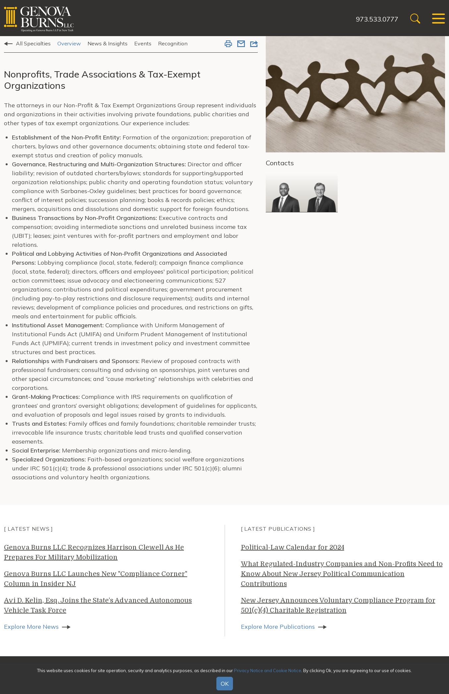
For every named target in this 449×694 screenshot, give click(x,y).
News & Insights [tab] (107, 43)
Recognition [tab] (173, 43)
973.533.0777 (377, 19)
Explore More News (31, 626)
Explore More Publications (278, 626)
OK (225, 683)
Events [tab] (142, 43)
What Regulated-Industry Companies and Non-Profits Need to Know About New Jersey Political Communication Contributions (342, 574)
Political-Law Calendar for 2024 (292, 547)
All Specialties (33, 43)
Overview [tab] (69, 43)
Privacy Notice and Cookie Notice (267, 670)
